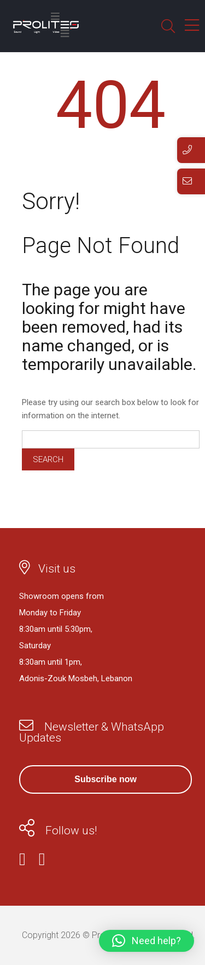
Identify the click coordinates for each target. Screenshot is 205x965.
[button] (146, 941)
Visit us (56, 568)
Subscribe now (105, 779)
